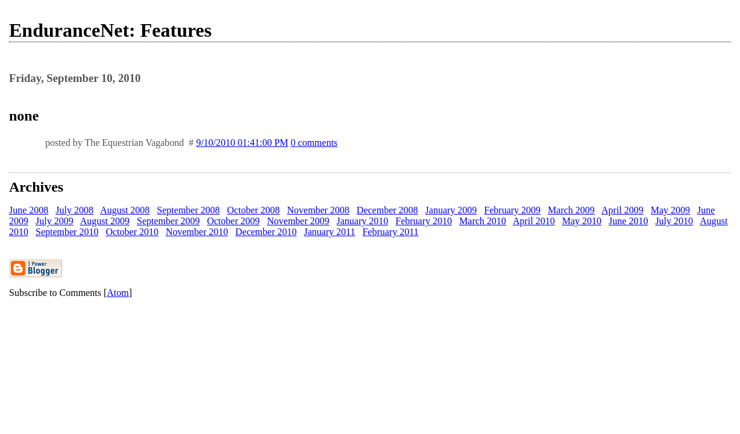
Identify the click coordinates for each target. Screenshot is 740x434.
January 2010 (363, 221)
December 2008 (387, 210)
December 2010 (265, 232)
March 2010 (482, 221)
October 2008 (253, 210)
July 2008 (74, 210)
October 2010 (131, 232)
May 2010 (581, 221)
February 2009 (512, 210)
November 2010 (197, 232)
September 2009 (168, 221)
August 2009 (105, 221)
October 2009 (233, 221)
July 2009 (55, 221)
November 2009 (298, 221)
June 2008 (28, 210)
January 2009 (451, 210)
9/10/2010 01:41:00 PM (242, 142)
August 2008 (124, 210)
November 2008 (318, 210)
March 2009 (571, 210)
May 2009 (670, 210)
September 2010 (67, 232)
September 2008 (188, 210)
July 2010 (674, 221)
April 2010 (534, 221)
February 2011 (390, 232)
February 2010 (423, 221)
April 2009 (622, 210)
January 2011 (329, 232)
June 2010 (628, 221)
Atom (117, 293)
